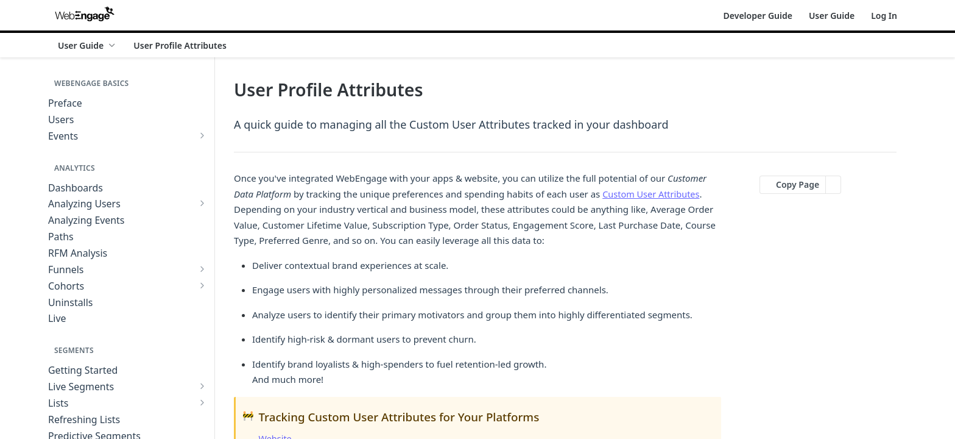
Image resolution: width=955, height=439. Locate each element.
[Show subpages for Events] (202, 135)
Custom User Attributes (652, 194)
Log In (884, 15)
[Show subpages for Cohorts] (202, 285)
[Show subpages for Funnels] (202, 269)
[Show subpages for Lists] (202, 402)
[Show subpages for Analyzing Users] (202, 203)
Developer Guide (758, 15)
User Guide (832, 15)
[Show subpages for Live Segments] (202, 386)
